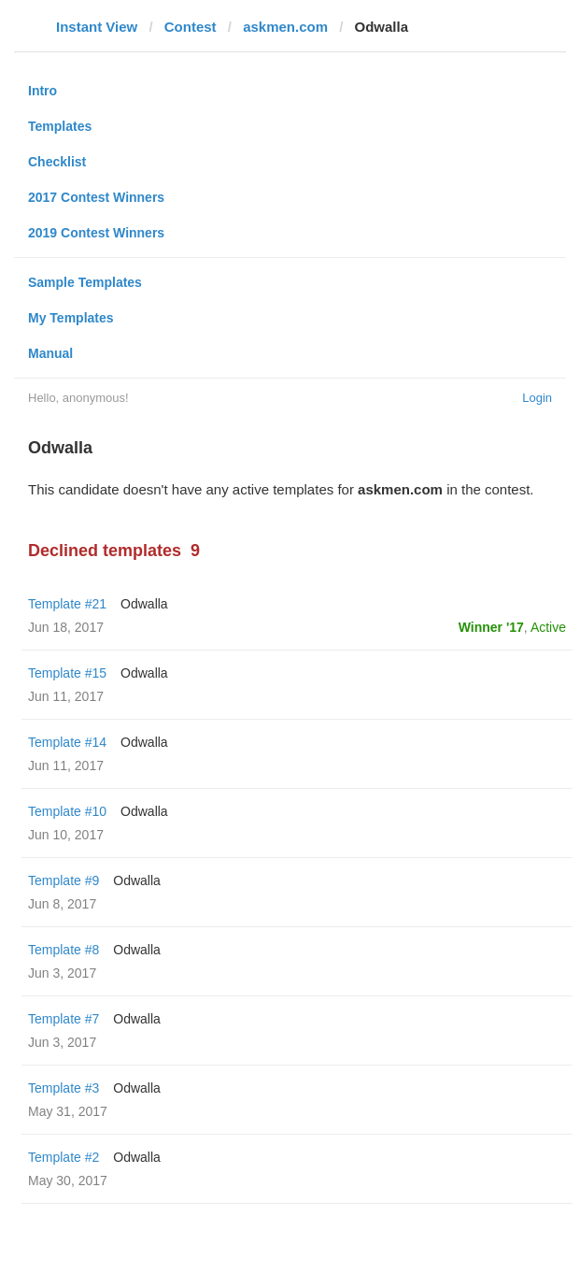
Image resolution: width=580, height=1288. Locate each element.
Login (537, 398)
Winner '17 (491, 627)
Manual (50, 353)
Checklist (57, 161)
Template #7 (63, 1018)
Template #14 (67, 742)
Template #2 (63, 1157)
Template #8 (63, 949)
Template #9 (63, 880)
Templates (60, 126)
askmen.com (285, 27)
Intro (42, 90)
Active (548, 627)
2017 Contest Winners (96, 197)
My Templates (71, 317)
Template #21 (67, 603)
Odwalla (144, 603)
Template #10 (67, 811)
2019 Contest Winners (96, 232)
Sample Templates (85, 282)
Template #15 (67, 672)
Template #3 (63, 1087)
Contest (190, 27)
